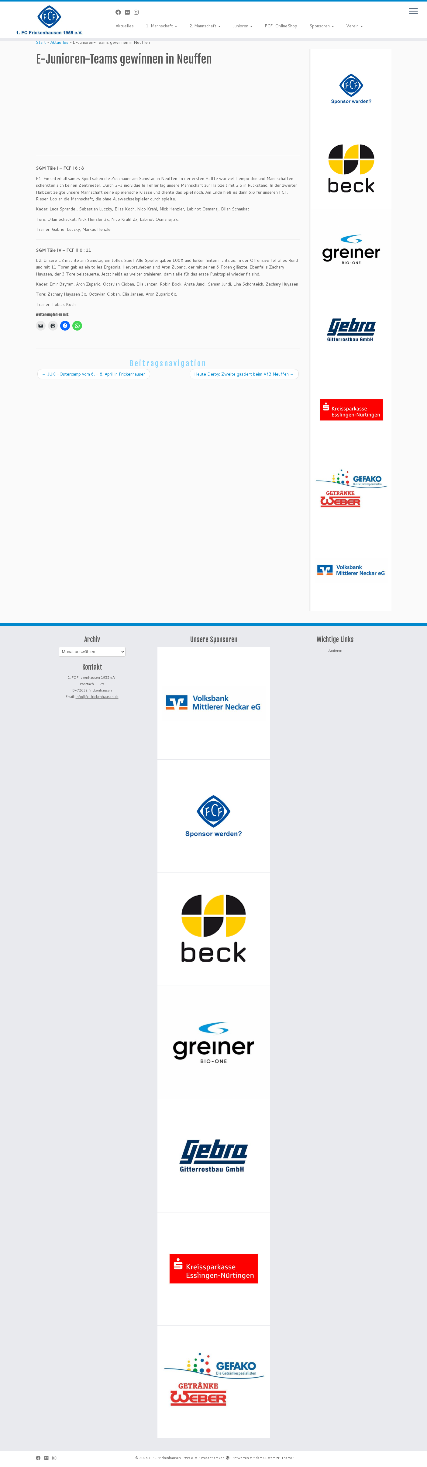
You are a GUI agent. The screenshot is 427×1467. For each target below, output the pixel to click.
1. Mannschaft (161, 26)
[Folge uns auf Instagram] (138, 12)
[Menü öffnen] (413, 11)
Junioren (243, 26)
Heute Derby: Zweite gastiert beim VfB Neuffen (244, 374)
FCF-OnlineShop (281, 26)
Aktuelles (124, 26)
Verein (354, 26)
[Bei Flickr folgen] (129, 12)
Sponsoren (321, 26)
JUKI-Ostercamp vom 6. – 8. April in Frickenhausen (94, 374)
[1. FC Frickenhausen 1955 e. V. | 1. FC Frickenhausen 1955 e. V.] (49, 20)
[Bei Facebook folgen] (120, 12)
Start (41, 42)
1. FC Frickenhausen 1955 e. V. (173, 1457)
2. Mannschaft (205, 26)
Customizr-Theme (277, 1457)
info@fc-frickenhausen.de (97, 696)
